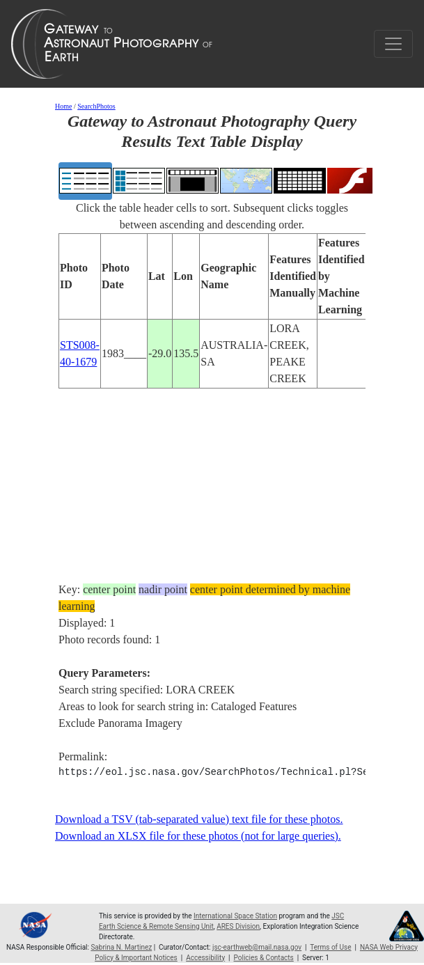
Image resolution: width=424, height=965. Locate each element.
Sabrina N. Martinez (121, 947)
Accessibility (205, 958)
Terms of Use (330, 947)
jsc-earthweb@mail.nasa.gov (256, 947)
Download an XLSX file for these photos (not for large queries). (198, 836)
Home (63, 106)
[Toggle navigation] (393, 44)
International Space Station (235, 916)
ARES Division (238, 926)
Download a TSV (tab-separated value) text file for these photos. (199, 819)
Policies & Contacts (264, 958)
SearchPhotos (96, 106)
